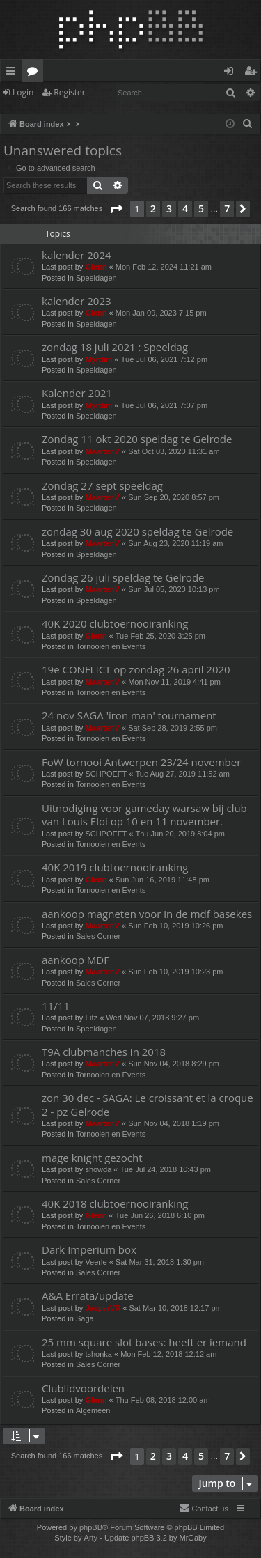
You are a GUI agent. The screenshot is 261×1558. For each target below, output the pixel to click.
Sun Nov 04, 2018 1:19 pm (173, 1123)
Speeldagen (96, 278)
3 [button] (169, 208)
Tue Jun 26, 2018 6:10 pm (160, 1215)
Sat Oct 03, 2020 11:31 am (173, 451)
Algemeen (93, 1410)
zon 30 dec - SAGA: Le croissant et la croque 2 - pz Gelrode (147, 1104)
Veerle (95, 1262)
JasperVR (102, 1308)
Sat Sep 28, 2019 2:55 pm (172, 728)
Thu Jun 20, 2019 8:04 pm (180, 833)
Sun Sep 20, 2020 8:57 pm (173, 497)
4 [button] (185, 208)
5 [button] (201, 208)
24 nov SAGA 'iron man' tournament (129, 715)
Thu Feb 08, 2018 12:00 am (163, 1400)
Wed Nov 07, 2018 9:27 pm (152, 1017)
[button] (116, 209)
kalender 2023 (76, 301)
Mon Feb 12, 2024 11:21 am (164, 267)
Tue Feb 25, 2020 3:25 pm (160, 636)
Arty (91, 1538)
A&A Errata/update (88, 1295)
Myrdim (98, 359)
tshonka (98, 1354)
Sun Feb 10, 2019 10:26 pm (175, 925)
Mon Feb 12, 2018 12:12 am (168, 1354)
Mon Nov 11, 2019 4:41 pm (174, 682)
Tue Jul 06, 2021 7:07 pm (164, 405)
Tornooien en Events (110, 646)
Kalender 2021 (77, 393)
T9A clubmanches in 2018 (104, 1052)
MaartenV (102, 451)
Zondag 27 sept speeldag (102, 485)
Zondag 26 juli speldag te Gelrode (123, 577)
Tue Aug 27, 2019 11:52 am (183, 774)
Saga (85, 1318)
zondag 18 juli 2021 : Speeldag (115, 347)
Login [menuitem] (231, 73)
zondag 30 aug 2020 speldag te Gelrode (137, 531)
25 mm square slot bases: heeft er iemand (144, 1342)
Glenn (95, 267)
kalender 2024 (76, 255)
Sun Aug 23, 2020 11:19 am (175, 543)
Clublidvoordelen (83, 1388)
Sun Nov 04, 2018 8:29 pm (173, 1063)
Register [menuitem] (253, 73)
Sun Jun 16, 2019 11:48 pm (162, 879)
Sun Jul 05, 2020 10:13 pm (173, 589)
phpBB (90, 1527)
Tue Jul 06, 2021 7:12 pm (164, 359)
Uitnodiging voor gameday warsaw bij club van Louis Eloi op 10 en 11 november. (144, 814)
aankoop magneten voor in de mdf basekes (147, 914)
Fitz (91, 1017)
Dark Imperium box (89, 1249)
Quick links (14, 73)
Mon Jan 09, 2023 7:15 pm (161, 313)
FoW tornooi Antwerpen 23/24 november (141, 762)
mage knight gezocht (92, 1157)
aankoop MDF (75, 960)
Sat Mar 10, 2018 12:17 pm (175, 1308)
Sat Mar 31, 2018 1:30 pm (160, 1262)
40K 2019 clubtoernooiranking (115, 867)
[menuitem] (248, 124)
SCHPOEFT (106, 774)
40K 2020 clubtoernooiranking (115, 623)
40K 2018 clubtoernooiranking (115, 1203)
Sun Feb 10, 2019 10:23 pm (175, 971)
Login (23, 92)
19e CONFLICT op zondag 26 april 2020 (136, 669)
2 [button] (153, 208)
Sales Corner (98, 936)
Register (69, 92)
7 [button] (227, 208)
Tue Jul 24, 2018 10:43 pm (165, 1169)
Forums (35, 73)
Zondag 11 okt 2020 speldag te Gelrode (137, 439)
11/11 (56, 1006)
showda (98, 1169)
